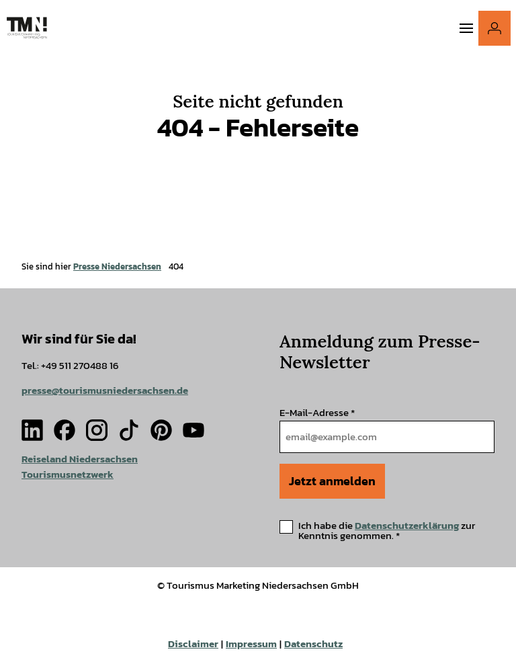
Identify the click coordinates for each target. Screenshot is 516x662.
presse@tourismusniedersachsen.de (105, 391)
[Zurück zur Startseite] (26, 28)
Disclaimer (193, 643)
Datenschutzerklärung (407, 525)
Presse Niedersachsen (117, 266)
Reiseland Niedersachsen (80, 458)
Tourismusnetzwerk (68, 474)
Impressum (251, 643)
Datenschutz (313, 643)
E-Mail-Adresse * (317, 412)
